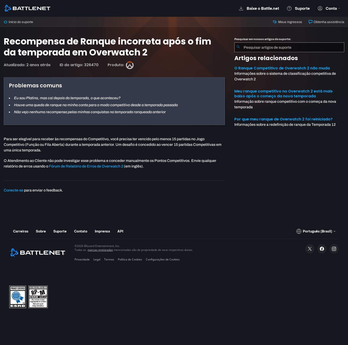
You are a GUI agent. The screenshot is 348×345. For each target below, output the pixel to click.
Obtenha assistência (326, 22)
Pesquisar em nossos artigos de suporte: (262, 39)
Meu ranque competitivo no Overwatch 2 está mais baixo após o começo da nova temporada (283, 94)
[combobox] (289, 47)
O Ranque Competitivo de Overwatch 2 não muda (282, 68)
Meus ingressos (287, 22)
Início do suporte (18, 22)
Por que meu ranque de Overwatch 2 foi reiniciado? (283, 119)
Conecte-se (13, 190)
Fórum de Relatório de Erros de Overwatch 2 (86, 166)
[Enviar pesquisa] (238, 47)
